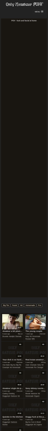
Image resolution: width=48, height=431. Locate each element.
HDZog (43, 362)
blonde (27, 393)
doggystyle (6, 396)
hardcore (14, 396)
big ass (12, 365)
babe (8, 365)
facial (14, 305)
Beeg (44, 419)
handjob (12, 336)
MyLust (20, 334)
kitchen (5, 425)
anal (4, 365)
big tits (6, 305)
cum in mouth (36, 422)
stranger (40, 367)
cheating (11, 393)
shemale (18, 336)
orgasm (37, 396)
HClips (43, 391)
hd (21, 305)
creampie (5, 367)
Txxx (21, 419)
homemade (30, 305)
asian (27, 365)
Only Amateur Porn (24, 4)
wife (33, 339)
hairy (27, 336)
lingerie (39, 425)
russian (28, 339)
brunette (5, 336)
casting (5, 393)
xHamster (42, 334)
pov (39, 305)
